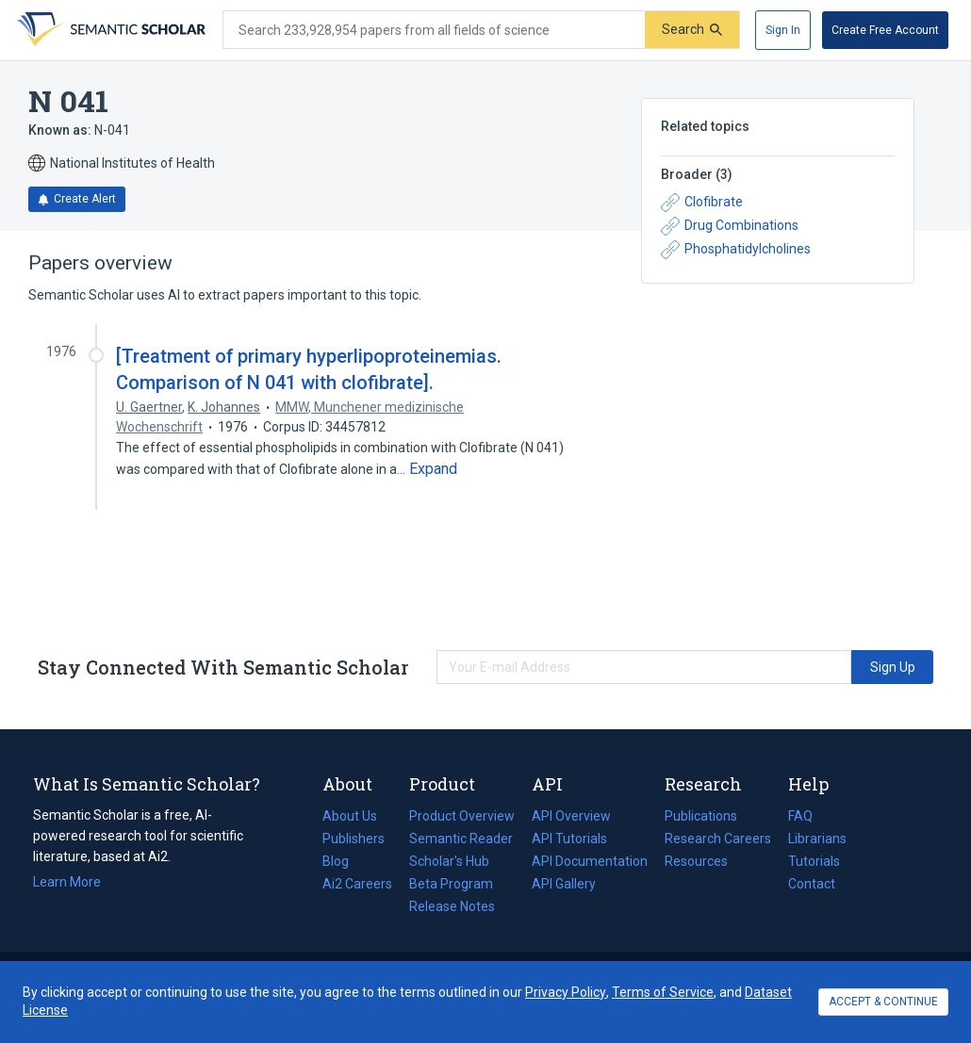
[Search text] (434, 30)
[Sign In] (783, 30)
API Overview (571, 815)
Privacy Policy (565, 992)
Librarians (817, 838)
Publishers (353, 838)
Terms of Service (663, 992)
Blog (343, 861)
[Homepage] (109, 30)
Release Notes (452, 906)
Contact (811, 883)
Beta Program (451, 883)
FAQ (800, 815)
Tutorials (814, 861)
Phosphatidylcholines (736, 249)
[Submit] (692, 29)
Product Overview (462, 815)
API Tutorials (569, 838)
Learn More (67, 881)
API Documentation (590, 861)
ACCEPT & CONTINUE (883, 1001)
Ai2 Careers (357, 883)
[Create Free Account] (885, 30)
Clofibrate (702, 202)
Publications (701, 816)
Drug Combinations (729, 226)
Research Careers (718, 838)
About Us (349, 815)
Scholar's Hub (449, 861)
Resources (696, 861)
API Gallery (564, 883)
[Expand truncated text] (433, 469)
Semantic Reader (461, 838)
